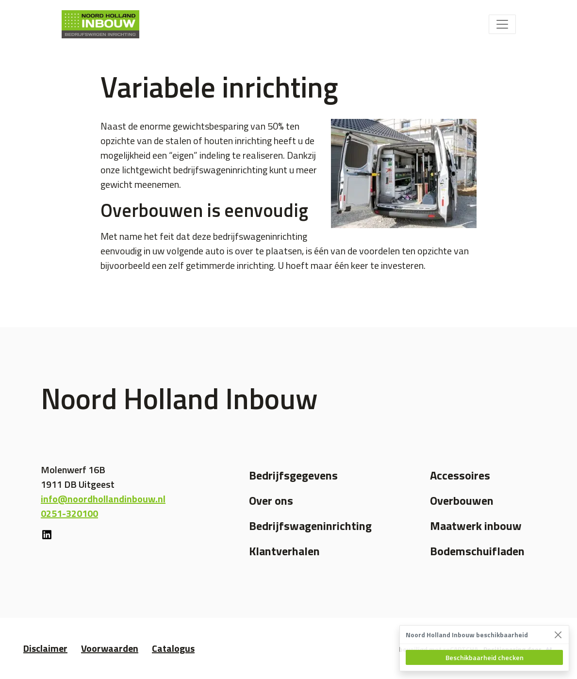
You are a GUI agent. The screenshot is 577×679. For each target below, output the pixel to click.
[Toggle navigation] (502, 24)
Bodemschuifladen (477, 551)
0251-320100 (69, 513)
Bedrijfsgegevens (293, 475)
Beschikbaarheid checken (484, 657)
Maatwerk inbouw (476, 525)
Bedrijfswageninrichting (310, 525)
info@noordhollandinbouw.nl (103, 498)
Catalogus (173, 648)
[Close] (558, 634)
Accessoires (460, 475)
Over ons (271, 500)
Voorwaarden (109, 648)
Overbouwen (462, 500)
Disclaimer (45, 648)
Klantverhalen (284, 551)
